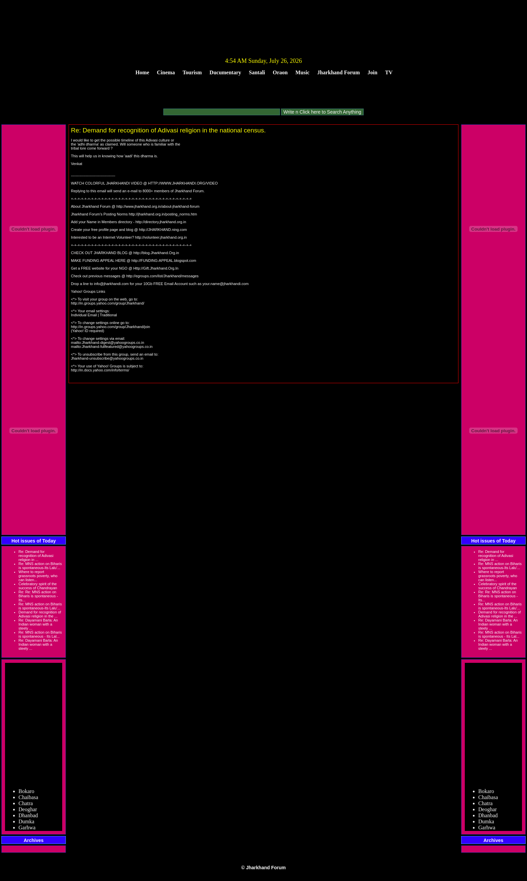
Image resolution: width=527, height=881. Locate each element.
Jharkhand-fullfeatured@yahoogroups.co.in (117, 347)
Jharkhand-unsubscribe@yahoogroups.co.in (107, 358)
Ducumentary (225, 72)
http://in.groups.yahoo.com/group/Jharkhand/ (107, 303)
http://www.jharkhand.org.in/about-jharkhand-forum (157, 206)
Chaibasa (28, 799)
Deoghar (27, 811)
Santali (257, 72)
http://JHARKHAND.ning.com (163, 230)
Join (372, 72)
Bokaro (26, 793)
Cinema (166, 72)
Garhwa (27, 829)
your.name (210, 284)
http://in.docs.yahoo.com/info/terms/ (100, 370)
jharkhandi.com (236, 284)
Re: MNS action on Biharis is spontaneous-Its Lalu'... (40, 566)
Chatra (25, 805)
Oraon (280, 72)
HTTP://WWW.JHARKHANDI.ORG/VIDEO (183, 183)
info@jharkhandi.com (111, 284)
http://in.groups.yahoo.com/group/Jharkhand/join (110, 327)
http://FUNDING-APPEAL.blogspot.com (163, 260)
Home (142, 72)
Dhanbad (28, 817)
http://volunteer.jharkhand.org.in (161, 237)
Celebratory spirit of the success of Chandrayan (37, 586)
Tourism (192, 72)
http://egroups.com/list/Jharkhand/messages (162, 276)
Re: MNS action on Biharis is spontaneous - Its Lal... (40, 634)
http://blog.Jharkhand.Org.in (156, 253)
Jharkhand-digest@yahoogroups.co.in (113, 343)
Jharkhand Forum (338, 72)
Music (302, 72)
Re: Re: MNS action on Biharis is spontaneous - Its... (38, 596)
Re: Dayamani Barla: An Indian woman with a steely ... (38, 624)
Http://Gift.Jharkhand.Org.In (155, 268)
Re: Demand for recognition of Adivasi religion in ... (35, 556)
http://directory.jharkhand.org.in (160, 222)
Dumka (26, 823)
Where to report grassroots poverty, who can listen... (37, 576)
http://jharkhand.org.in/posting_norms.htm (163, 214)
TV (389, 72)
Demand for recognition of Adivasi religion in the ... (39, 614)
